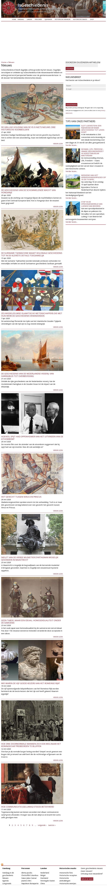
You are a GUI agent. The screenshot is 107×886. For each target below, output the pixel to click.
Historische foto (66, 872)
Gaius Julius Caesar (29, 878)
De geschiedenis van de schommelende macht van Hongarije (28, 191)
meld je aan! (87, 879)
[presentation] (84, 95)
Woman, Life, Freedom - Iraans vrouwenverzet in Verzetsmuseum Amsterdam (92, 152)
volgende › (42, 825)
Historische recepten (68, 875)
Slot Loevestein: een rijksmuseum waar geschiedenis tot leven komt (92, 128)
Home (14, 19)
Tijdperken (48, 19)
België (43, 875)
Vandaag (21, 19)
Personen (38, 19)
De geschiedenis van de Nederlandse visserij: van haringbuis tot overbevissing (27, 374)
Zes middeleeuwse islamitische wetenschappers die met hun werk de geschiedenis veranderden (31, 314)
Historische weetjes (67, 883)
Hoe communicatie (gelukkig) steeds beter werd (27, 806)
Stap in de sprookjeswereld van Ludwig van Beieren (91, 204)
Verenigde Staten (47, 880)
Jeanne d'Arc (26, 880)
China (42, 883)
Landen (29, 19)
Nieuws (11, 62)
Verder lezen (58, 144)
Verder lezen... (71, 145)
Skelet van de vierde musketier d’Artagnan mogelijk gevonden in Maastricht (29, 558)
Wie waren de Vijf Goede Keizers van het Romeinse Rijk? (30, 683)
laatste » (52, 825)
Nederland (44, 872)
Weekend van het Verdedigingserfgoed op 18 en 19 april (93, 177)
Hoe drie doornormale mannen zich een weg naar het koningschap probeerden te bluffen (31, 745)
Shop (92, 19)
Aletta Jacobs (26, 872)
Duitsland (44, 878)
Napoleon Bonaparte (29, 883)
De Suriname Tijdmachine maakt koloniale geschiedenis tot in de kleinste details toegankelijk (31, 254)
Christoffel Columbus (29, 875)
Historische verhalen (62, 19)
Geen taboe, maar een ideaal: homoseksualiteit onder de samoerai (31, 621)
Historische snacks (80, 19)
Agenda (5, 880)
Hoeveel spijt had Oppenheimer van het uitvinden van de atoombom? (32, 437)
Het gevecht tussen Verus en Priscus (21, 496)
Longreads (6, 883)
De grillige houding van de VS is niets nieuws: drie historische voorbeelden (28, 128)
